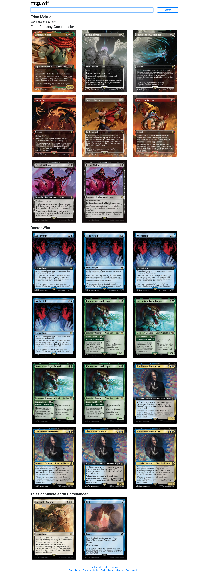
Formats (87, 570)
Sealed (96, 570)
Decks (111, 570)
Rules (107, 567)
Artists (78, 570)
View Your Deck (123, 570)
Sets (71, 570)
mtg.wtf (40, 3)
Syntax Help (97, 567)
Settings (136, 570)
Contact (114, 567)
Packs (104, 570)
